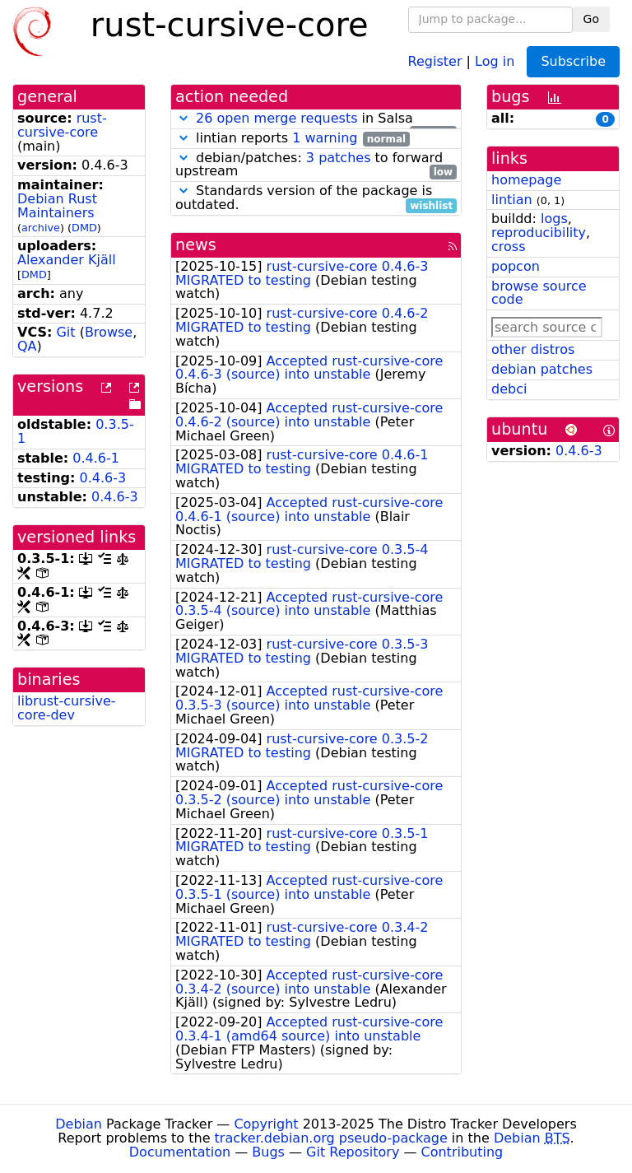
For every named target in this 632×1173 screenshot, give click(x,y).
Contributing (462, 1152)
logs (554, 218)
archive (40, 227)
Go (591, 19)
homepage (526, 180)
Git (65, 332)
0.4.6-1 (95, 458)
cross (508, 246)
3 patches (338, 157)
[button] (183, 118)
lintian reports (292, 139)
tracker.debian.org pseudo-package (331, 1138)
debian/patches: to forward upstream (316, 165)
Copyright (266, 1124)
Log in (494, 60)
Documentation (179, 1152)
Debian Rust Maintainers (57, 206)
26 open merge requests (276, 118)
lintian (511, 199)
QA (27, 346)
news (195, 244)
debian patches (541, 369)
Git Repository (352, 1152)
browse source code (539, 293)
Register (435, 60)
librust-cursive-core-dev (66, 708)
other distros (532, 349)
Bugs (268, 1152)
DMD (84, 227)
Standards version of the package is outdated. (316, 198)
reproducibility (538, 232)
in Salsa (316, 119)
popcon (515, 266)
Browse (108, 332)
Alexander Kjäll (66, 260)
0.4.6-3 (103, 478)
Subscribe (573, 61)
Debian (78, 1124)
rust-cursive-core (62, 125)
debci (509, 389)
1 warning (324, 138)
